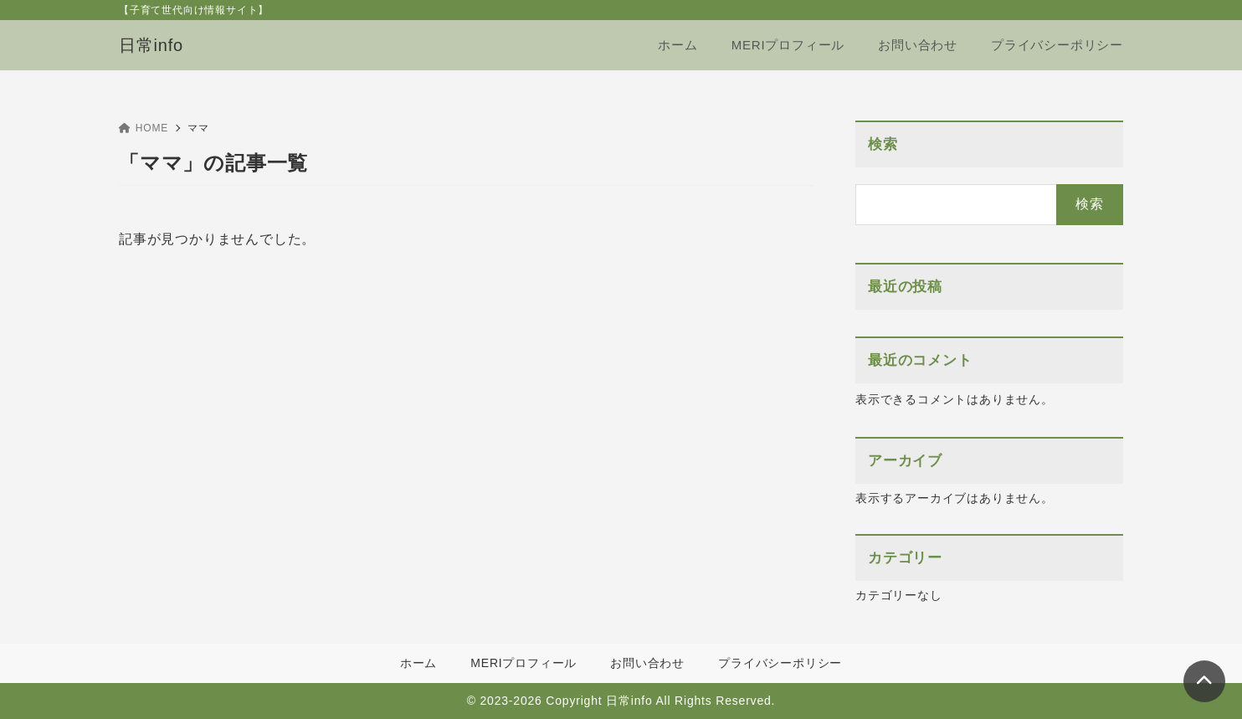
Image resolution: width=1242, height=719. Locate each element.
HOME (143, 128)
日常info (151, 45)
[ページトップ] (1204, 681)
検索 (883, 144)
